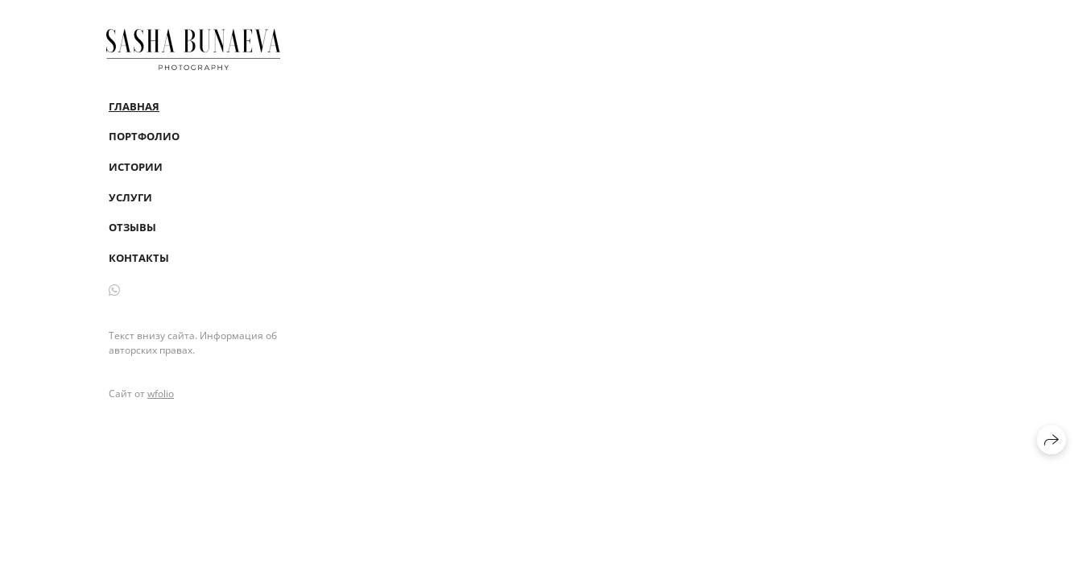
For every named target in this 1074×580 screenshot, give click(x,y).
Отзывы (132, 227)
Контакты (139, 258)
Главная (134, 106)
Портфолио (144, 136)
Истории (136, 167)
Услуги (130, 197)
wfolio (160, 393)
